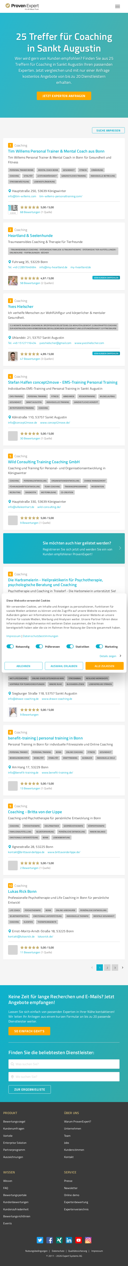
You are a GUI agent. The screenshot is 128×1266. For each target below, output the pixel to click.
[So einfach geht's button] (29, 1031)
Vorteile (7, 1136)
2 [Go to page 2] (107, 967)
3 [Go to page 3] (115, 967)
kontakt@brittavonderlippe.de (26, 852)
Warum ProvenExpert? (77, 1121)
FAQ (5, 1188)
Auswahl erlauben (64, 666)
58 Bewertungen (30, 283)
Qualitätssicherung (77, 1251)
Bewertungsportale (15, 1195)
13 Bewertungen (30, 788)
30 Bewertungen (30, 438)
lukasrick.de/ (45, 936)
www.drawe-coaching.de (57, 699)
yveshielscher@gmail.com (55, 343)
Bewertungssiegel (14, 1121)
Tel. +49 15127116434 (22, 343)
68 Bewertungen (30, 212)
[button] (30, 207)
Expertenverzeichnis (76, 1209)
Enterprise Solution (15, 1143)
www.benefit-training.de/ (57, 772)
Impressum (13, 636)
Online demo (71, 1195)
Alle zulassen (104, 666)
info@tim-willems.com (22, 196)
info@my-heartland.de (53, 267)
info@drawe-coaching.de (23, 699)
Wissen (7, 1181)
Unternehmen (72, 1128)
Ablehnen (23, 666)
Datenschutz (57, 1251)
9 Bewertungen (29, 523)
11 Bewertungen (30, 952)
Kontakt (69, 1157)
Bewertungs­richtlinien (16, 1216)
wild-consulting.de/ (49, 507)
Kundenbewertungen (16, 1202)
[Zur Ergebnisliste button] (29, 1089)
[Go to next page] (122, 967)
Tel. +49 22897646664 (22, 267)
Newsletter (71, 1188)
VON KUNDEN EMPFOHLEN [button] (106, 277)
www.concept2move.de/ (55, 422)
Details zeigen (108, 656)
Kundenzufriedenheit (16, 1209)
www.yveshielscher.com (89, 343)
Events (7, 1223)
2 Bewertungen (29, 868)
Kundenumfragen (13, 1128)
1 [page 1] (99, 967)
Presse (68, 1181)
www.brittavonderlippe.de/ (64, 852)
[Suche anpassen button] (108, 130)
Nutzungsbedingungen (36, 1251)
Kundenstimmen (74, 1150)
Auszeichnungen (13, 1157)
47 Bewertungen (30, 359)
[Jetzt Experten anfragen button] (64, 96)
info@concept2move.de (22, 422)
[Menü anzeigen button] (117, 6)
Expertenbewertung (76, 1202)
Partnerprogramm (14, 1150)
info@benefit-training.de (23, 772)
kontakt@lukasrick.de (21, 936)
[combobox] (64, 1064)
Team (67, 1136)
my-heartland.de (81, 267)
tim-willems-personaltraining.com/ (60, 196)
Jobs (66, 1143)
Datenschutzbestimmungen (40, 636)
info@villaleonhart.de (21, 507)
